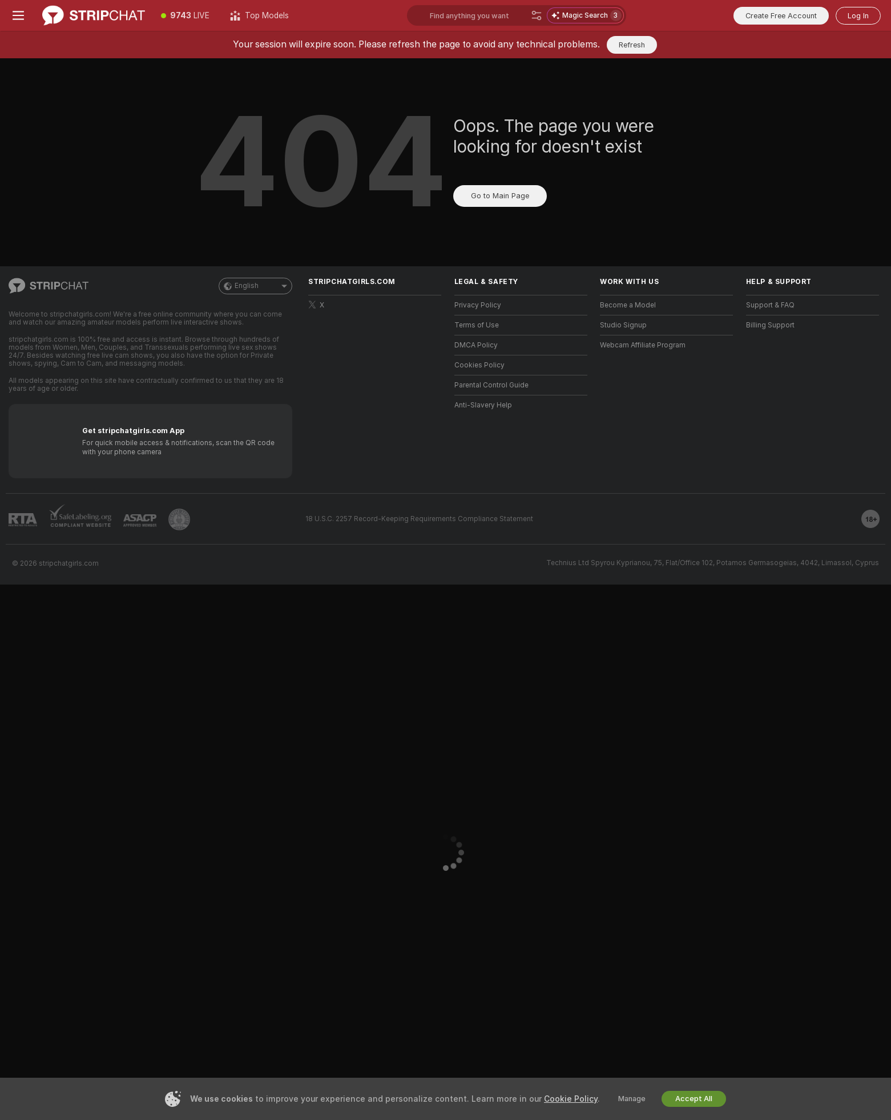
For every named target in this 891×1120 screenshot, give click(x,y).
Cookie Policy (571, 1098)
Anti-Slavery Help (483, 405)
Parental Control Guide (491, 385)
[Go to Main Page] (94, 15)
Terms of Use (476, 325)
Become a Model (628, 305)
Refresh (632, 45)
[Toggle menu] (18, 15)
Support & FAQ (770, 305)
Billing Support (770, 325)
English (255, 286)
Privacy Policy (477, 305)
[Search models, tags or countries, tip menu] (478, 15)
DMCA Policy (476, 345)
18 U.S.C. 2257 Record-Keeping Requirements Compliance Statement (419, 519)
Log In (858, 15)
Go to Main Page (500, 195)
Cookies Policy (479, 365)
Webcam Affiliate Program (643, 345)
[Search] (537, 15)
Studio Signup (623, 325)
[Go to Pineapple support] (179, 519)
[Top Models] (259, 15)
